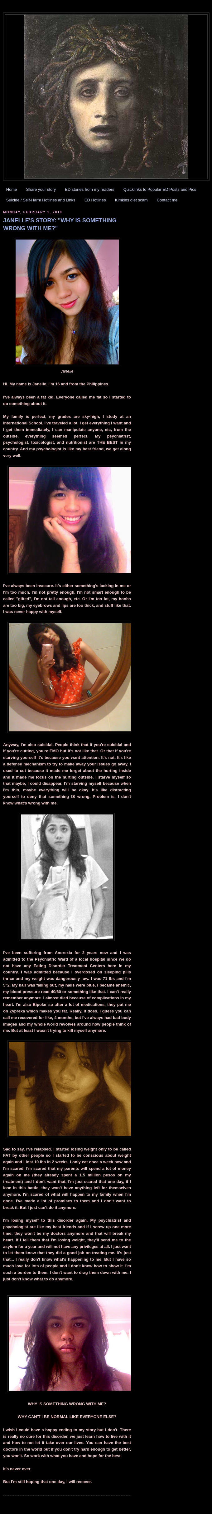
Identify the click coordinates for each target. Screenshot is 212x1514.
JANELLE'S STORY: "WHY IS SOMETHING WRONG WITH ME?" (60, 224)
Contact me (167, 200)
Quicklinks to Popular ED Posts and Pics (159, 189)
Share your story (41, 189)
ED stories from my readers (89, 189)
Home (11, 189)
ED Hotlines (95, 200)
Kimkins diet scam (131, 200)
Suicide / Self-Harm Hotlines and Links (40, 200)
